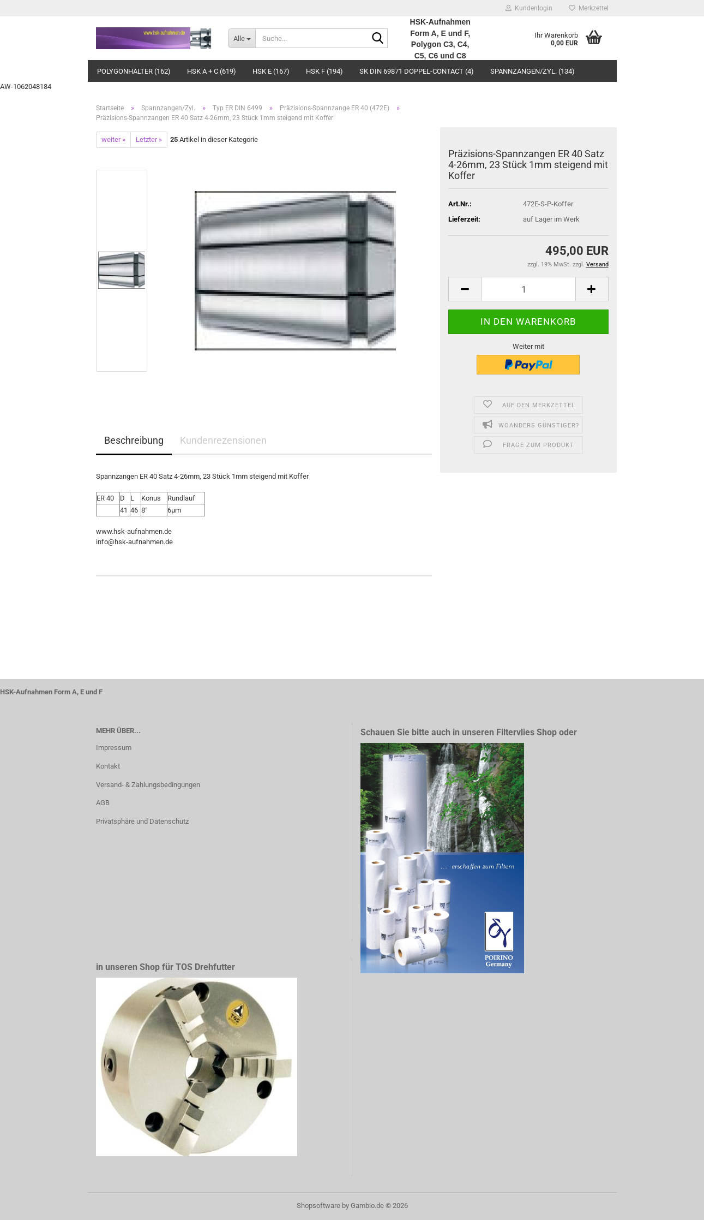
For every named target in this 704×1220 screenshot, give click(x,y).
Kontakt (108, 766)
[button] (464, 289)
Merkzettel (589, 8)
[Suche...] (241, 38)
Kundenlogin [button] (529, 8)
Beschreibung (134, 440)
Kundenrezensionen (223, 440)
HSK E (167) (271, 71)
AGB (103, 803)
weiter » (113, 139)
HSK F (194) (324, 71)
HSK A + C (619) (211, 71)
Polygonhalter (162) (134, 71)
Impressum (113, 747)
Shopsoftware (318, 1205)
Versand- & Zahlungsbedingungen (148, 785)
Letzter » (149, 139)
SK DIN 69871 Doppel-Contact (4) (416, 71)
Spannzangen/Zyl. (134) (532, 71)
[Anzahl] (528, 289)
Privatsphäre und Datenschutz (142, 821)
